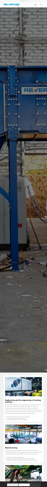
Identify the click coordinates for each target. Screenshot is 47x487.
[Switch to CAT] (26, 1)
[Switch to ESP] (21, 1)
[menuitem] (21, 1)
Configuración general (35, 484)
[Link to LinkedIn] (42, 5)
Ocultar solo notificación (24, 484)
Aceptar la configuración (12, 484)
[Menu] (35, 4)
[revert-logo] (20, 4)
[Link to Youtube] (41, 5)
